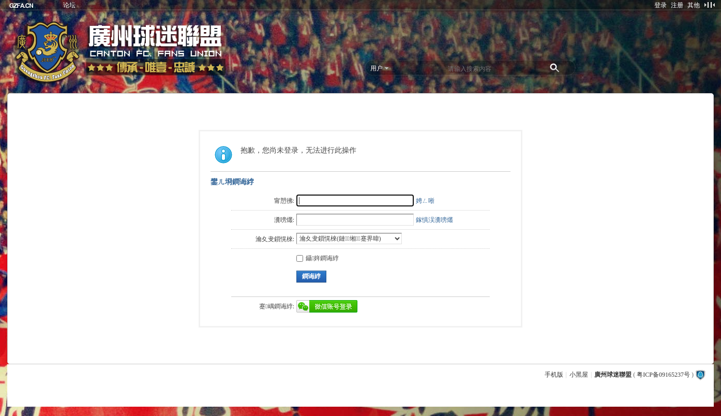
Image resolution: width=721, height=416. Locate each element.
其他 (693, 5)
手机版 (554, 374)
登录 (660, 5)
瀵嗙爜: (284, 220)
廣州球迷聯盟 (613, 374)
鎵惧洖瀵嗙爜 (434, 220)
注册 (677, 5)
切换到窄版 (709, 4)
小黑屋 (578, 374)
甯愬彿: (284, 200)
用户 (376, 68)
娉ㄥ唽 (425, 200)
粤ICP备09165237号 (663, 374)
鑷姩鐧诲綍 (317, 258)
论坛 (69, 5)
